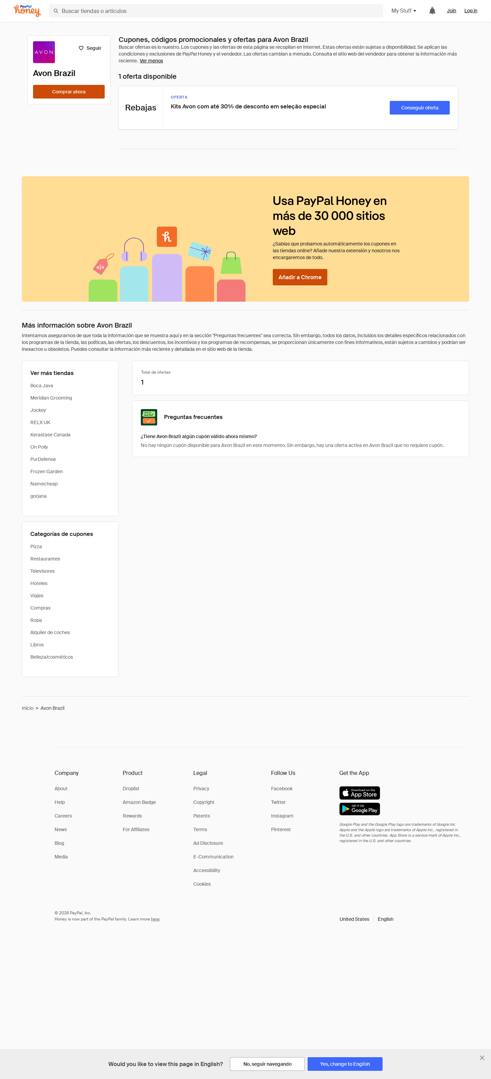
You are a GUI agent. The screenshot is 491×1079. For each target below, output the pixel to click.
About (61, 788)
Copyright (203, 802)
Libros (37, 645)
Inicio (27, 708)
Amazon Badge (139, 802)
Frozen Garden (46, 471)
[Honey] (27, 11)
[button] (366, 919)
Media (61, 857)
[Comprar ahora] (69, 92)
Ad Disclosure (208, 843)
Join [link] (451, 11)
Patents (201, 816)
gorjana (38, 496)
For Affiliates (136, 829)
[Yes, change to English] (345, 1064)
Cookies (202, 884)
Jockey (38, 410)
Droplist (131, 788)
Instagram (282, 816)
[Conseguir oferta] (420, 108)
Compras (40, 608)
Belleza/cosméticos (51, 657)
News (61, 829)
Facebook (282, 788)
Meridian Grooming (51, 398)
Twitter (278, 802)
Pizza (36, 546)
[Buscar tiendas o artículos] (216, 11)
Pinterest (281, 829)
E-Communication (213, 857)
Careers (63, 816)
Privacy (201, 788)
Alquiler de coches (50, 632)
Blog (59, 843)
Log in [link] (470, 11)
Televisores (42, 571)
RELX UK (40, 422)
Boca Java (41, 386)
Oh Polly (39, 447)
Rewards (132, 816)
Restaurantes (45, 559)
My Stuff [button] (404, 10)
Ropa (36, 620)
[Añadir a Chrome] (300, 277)
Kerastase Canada (50, 435)
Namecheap (44, 484)
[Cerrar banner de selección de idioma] (482, 1057)
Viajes (36, 596)
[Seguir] (90, 48)
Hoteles (38, 583)
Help (60, 802)
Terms (200, 829)
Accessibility (206, 870)
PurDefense (43, 459)
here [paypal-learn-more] (155, 919)
